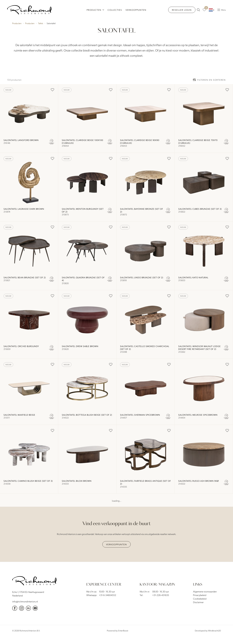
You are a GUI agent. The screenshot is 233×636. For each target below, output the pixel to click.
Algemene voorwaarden (205, 591)
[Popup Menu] (221, 10)
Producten (94, 9)
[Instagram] (21, 608)
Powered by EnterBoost (117, 630)
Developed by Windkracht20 (208, 630)
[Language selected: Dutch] (211, 10)
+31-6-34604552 (107, 595)
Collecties (115, 9)
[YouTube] (35, 608)
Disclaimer (198, 602)
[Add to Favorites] (52, 89)
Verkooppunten (136, 9)
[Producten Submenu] (103, 10)
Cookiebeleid (199, 598)
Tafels (40, 23)
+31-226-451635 (160, 595)
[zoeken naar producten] (198, 10)
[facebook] (14, 608)
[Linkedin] (28, 608)
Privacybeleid (199, 595)
